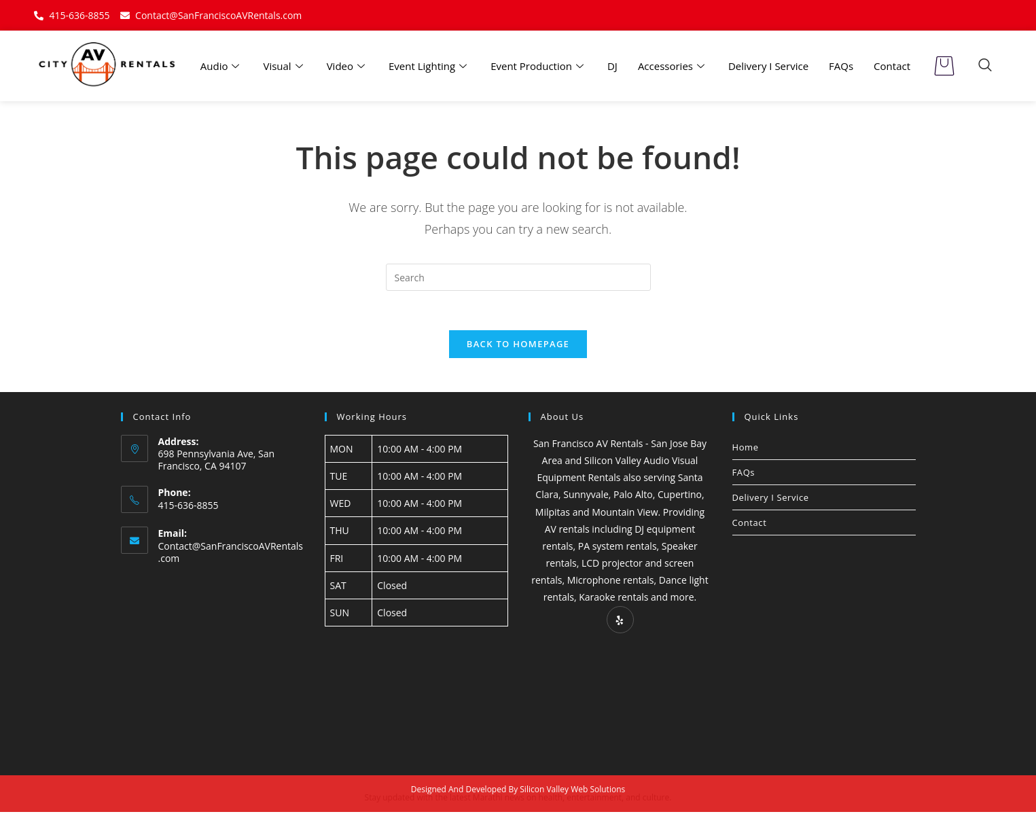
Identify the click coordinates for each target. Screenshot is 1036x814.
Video (347, 66)
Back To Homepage (518, 345)
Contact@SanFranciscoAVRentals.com (231, 554)
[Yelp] (620, 621)
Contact (892, 66)
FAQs (841, 66)
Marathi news (498, 799)
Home (745, 448)
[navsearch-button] (985, 65)
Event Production (538, 66)
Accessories (673, 66)
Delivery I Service (768, 66)
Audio (221, 66)
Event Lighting (429, 66)
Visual (284, 66)
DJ (612, 66)
